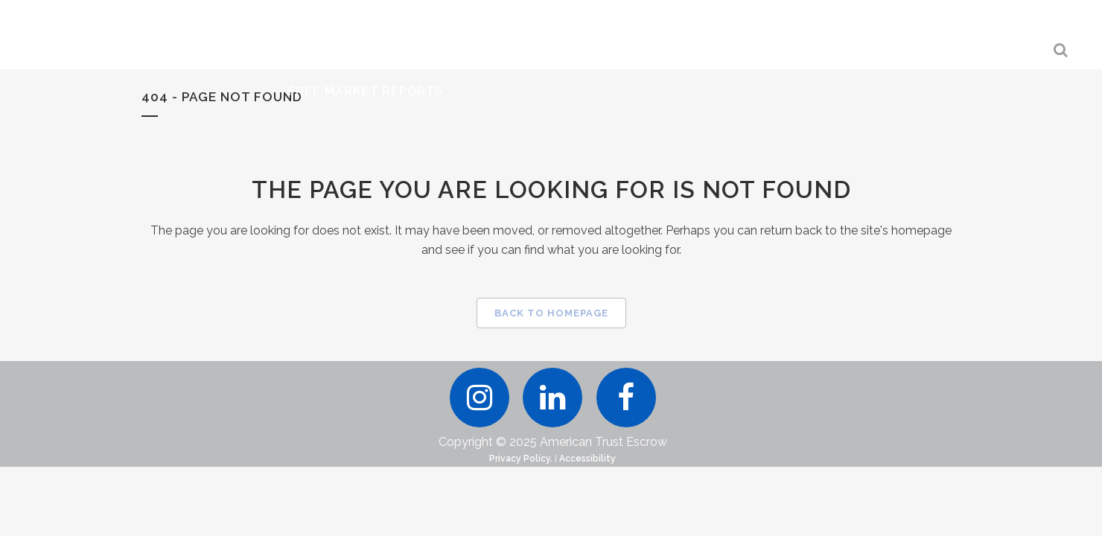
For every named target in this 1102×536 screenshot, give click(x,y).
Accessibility (587, 515)
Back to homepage (551, 313)
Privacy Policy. (520, 515)
